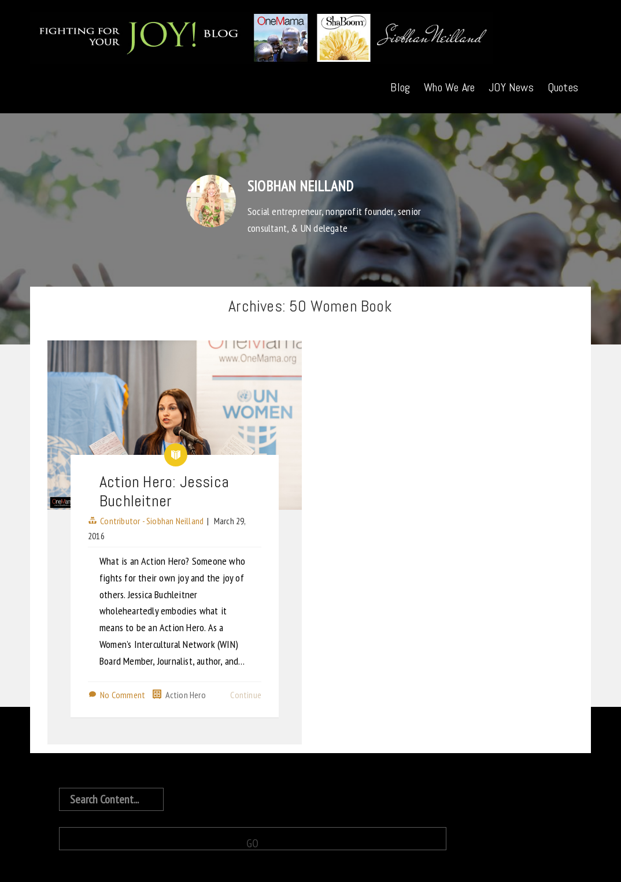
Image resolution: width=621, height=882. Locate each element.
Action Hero (185, 695)
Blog (400, 87)
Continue (245, 695)
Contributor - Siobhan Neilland (152, 521)
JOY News (511, 87)
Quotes (563, 87)
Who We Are (449, 87)
